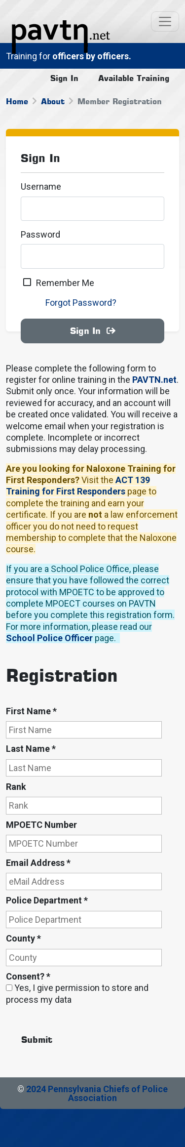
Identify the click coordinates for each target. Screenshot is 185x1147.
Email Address (38, 863)
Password (40, 234)
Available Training (133, 78)
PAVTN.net (154, 379)
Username (41, 186)
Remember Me (65, 283)
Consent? (28, 976)
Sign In (64, 78)
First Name (31, 711)
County (23, 938)
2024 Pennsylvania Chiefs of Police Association (97, 1093)
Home (17, 101)
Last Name (31, 748)
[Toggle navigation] (165, 21)
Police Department (47, 900)
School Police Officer (49, 638)
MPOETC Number (41, 824)
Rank (16, 786)
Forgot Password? (80, 302)
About (53, 101)
